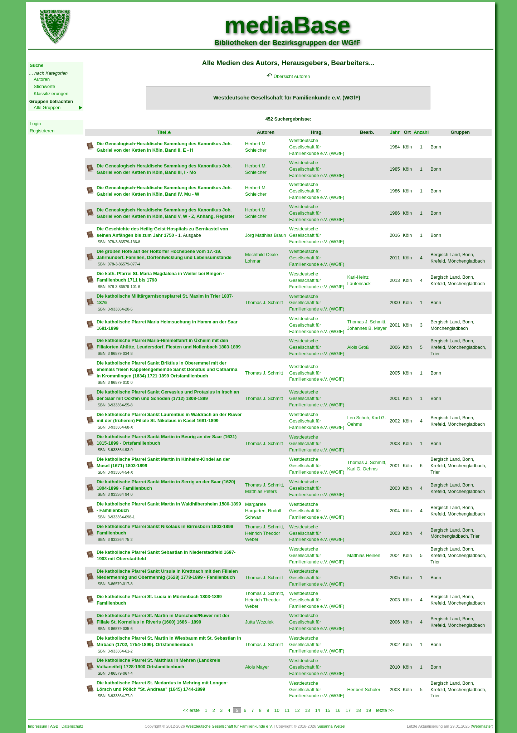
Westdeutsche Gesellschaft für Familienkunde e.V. (229, 726)
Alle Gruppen (47, 107)
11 (286, 710)
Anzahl (421, 132)
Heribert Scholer (363, 689)
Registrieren (42, 130)
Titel (164, 132)
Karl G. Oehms (362, 468)
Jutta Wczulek (259, 622)
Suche (36, 65)
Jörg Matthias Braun (265, 235)
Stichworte (44, 86)
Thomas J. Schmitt (264, 302)
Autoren (42, 79)
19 (368, 710)
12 (297, 710)
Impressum (37, 726)
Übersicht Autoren (292, 76)
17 (348, 710)
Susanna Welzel (331, 726)
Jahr (395, 132)
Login (35, 123)
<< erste (191, 710)
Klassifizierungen (51, 93)
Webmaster (482, 726)
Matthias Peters (261, 491)
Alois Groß (358, 347)
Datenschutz (72, 726)
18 (358, 710)
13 (307, 710)
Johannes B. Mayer (366, 328)
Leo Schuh (358, 417)
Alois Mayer (257, 667)
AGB (54, 726)
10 (276, 710)
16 (337, 710)
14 (317, 710)
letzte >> (385, 710)
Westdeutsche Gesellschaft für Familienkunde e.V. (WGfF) (316, 147)
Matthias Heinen (363, 555)
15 (327, 710)
